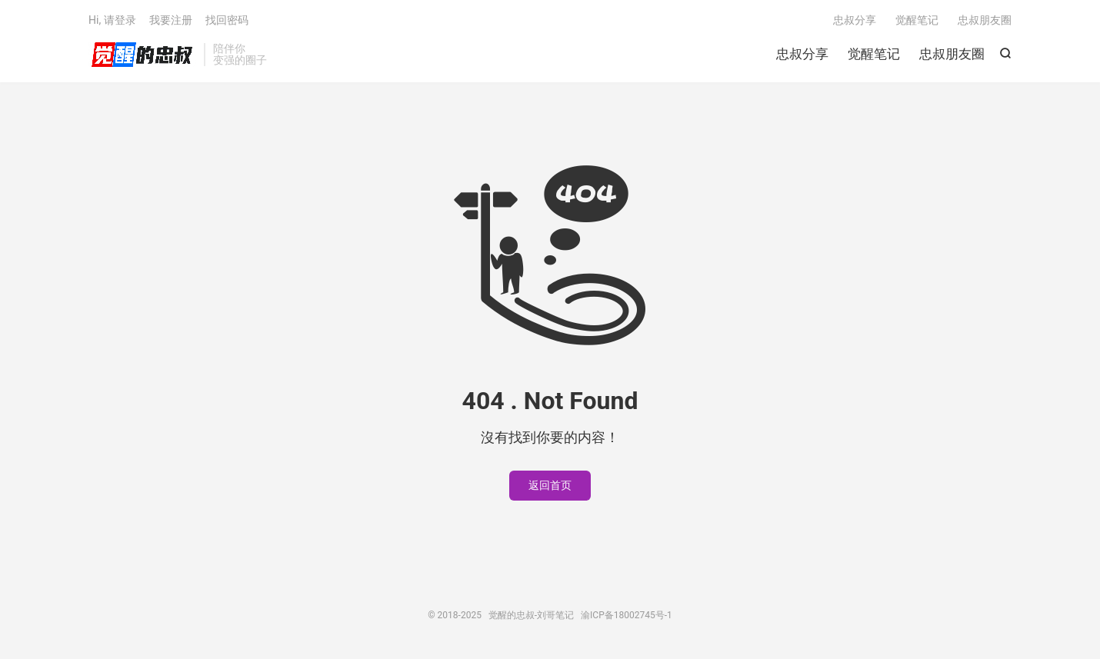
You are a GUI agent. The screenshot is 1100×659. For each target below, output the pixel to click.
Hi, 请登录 (112, 20)
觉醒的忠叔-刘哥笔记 (142, 54)
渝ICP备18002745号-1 (626, 615)
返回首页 (550, 485)
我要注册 (170, 20)
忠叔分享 (802, 54)
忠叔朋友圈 (952, 54)
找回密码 (226, 20)
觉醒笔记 (874, 54)
